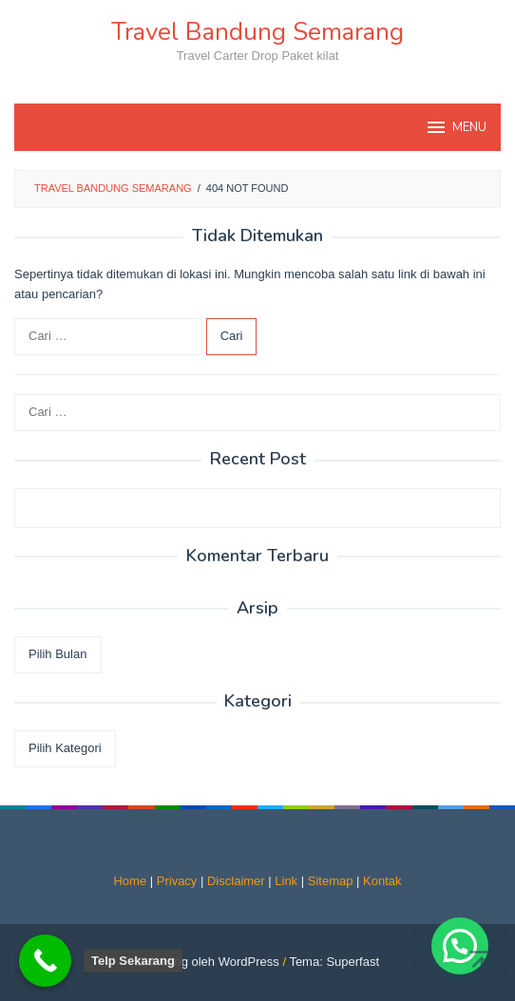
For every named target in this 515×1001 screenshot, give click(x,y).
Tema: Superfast (334, 961)
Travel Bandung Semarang (257, 31)
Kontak (382, 881)
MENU (455, 127)
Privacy (177, 881)
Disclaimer (236, 881)
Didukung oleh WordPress (207, 961)
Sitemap (330, 881)
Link (286, 881)
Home (129, 881)
